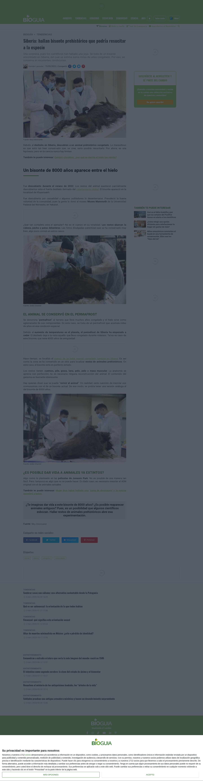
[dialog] (101, 758)
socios (28, 755)
